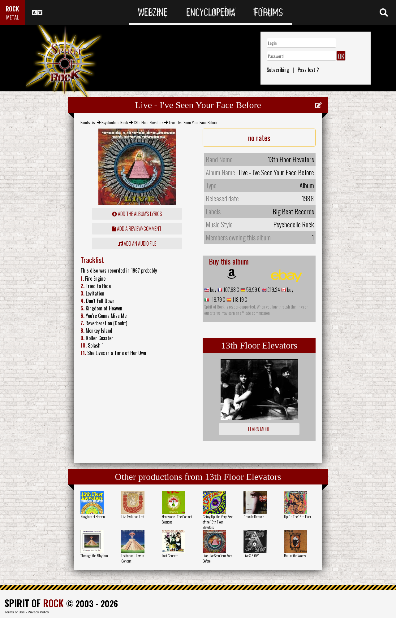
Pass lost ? (308, 69)
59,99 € (252, 289)
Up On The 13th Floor (297, 516)
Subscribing (278, 69)
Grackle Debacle (253, 516)
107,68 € (230, 289)
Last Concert (170, 555)
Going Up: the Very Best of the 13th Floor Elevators (218, 522)
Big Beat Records (293, 211)
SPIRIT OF (34, 603)
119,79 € (217, 299)
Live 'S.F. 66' (251, 555)
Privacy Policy (38, 612)
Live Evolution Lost (132, 516)
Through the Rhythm (94, 555)
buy (212, 289)
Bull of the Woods (295, 555)
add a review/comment (136, 228)
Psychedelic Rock (114, 122)
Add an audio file (137, 243)
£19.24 (273, 289)
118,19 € (239, 299)
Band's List (88, 122)
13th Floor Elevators (148, 122)
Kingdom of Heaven (92, 516)
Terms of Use (15, 612)
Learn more (259, 429)
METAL (12, 17)
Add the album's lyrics (137, 213)
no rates (259, 137)
